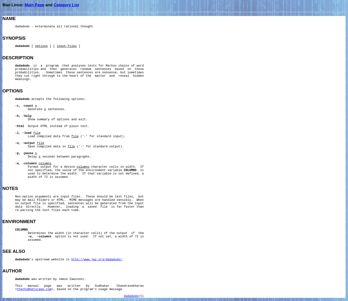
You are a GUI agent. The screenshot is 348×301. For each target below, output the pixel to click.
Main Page (34, 5)
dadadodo (131, 296)
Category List (66, 5)
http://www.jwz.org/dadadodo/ (96, 259)
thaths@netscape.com (34, 289)
